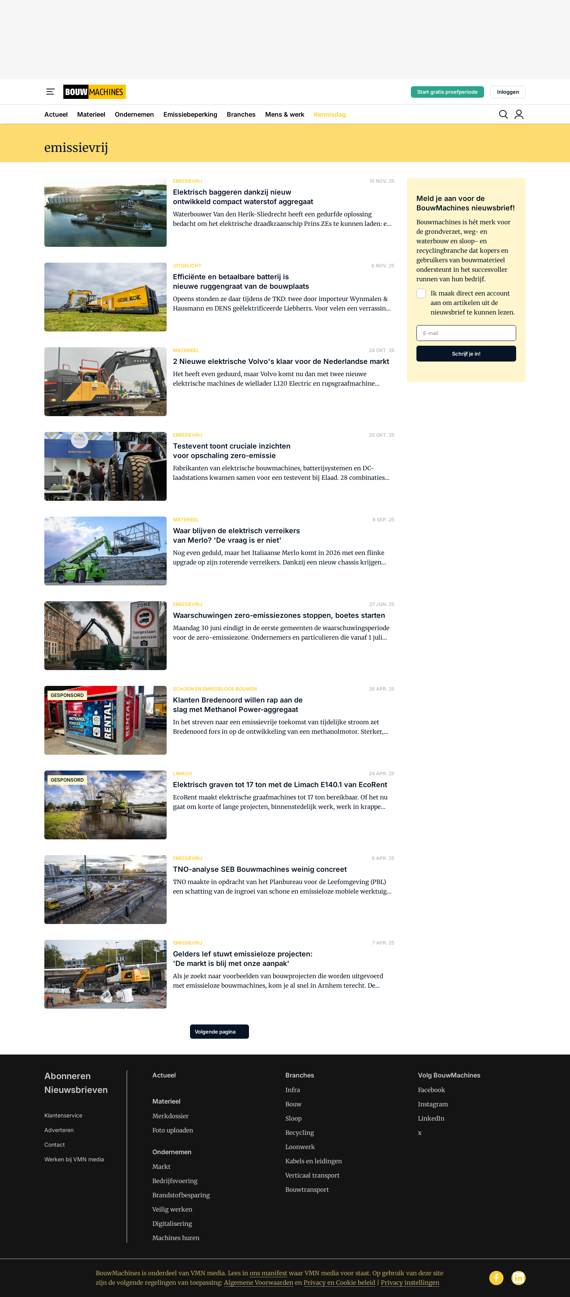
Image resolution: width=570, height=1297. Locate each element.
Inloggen (508, 92)
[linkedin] (518, 1278)
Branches (241, 114)
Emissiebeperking (190, 114)
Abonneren (67, 1076)
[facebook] (496, 1278)
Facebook (431, 1090)
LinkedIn (431, 1118)
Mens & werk (284, 114)
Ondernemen (134, 114)
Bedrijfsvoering (175, 1181)
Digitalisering (172, 1223)
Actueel (56, 114)
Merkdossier (170, 1116)
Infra (292, 1090)
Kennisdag (330, 114)
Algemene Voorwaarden (258, 1282)
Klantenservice (63, 1115)
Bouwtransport (307, 1189)
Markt (161, 1166)
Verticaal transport (312, 1175)
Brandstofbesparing (181, 1195)
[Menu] (50, 92)
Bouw (293, 1104)
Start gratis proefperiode (447, 92)
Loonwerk (300, 1147)
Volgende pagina (215, 1031)
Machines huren (176, 1238)
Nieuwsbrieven (76, 1090)
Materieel (91, 114)
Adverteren (59, 1130)
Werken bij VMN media (74, 1159)
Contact (54, 1144)
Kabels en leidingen (313, 1161)
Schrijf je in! (466, 353)
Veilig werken (172, 1209)
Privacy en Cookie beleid (339, 1282)
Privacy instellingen (410, 1282)
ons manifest (268, 1273)
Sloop (293, 1118)
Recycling (299, 1132)
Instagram (433, 1104)
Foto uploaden (172, 1130)
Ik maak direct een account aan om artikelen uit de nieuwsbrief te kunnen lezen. (473, 303)
